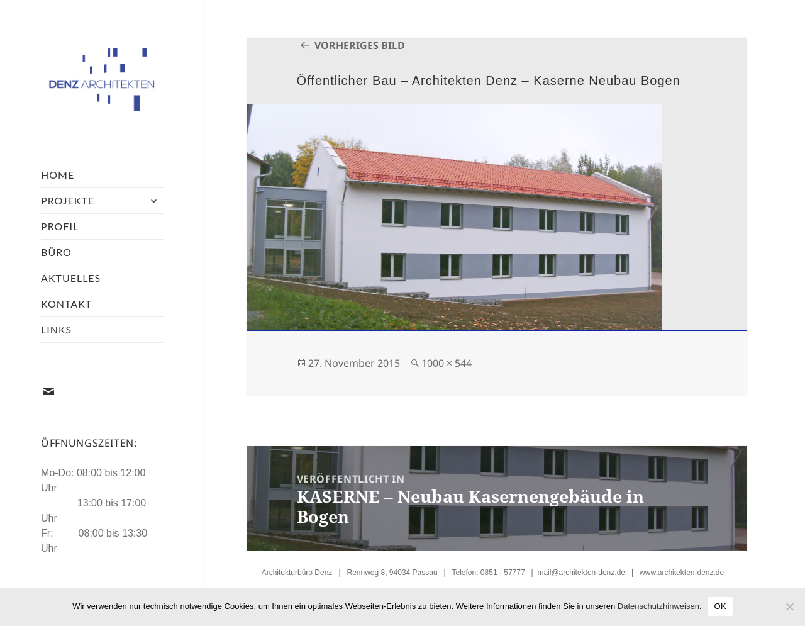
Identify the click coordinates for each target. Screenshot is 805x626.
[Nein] (789, 606)
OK (720, 606)
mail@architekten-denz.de (581, 572)
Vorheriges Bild (359, 45)
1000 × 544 (446, 363)
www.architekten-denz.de (682, 572)
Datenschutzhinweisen (658, 606)
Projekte (67, 200)
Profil (60, 226)
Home (57, 175)
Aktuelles (71, 278)
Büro (56, 252)
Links (56, 329)
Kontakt (66, 304)
